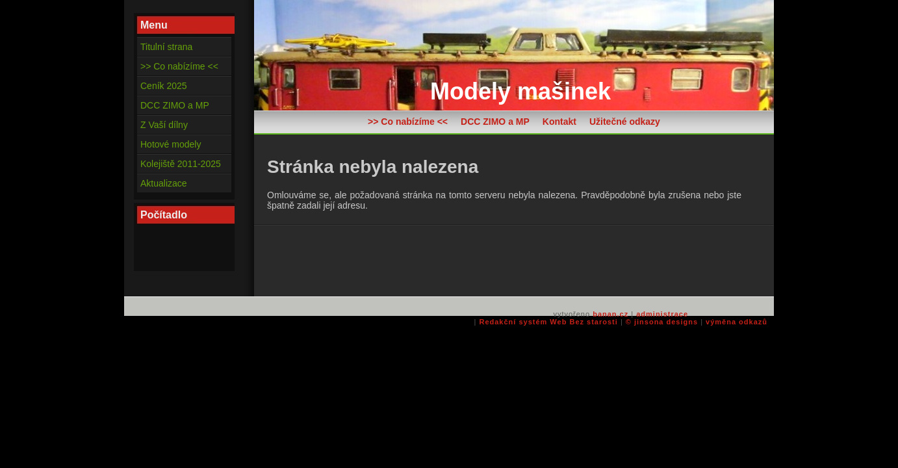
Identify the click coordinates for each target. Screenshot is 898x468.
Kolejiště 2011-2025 (180, 164)
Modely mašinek (520, 91)
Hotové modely (170, 144)
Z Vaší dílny (164, 125)
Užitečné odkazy (624, 121)
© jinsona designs (662, 322)
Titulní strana (166, 47)
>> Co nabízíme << (408, 121)
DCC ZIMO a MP (495, 121)
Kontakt (559, 121)
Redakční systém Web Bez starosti (548, 322)
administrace (662, 314)
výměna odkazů (736, 322)
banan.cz (610, 314)
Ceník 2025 (163, 86)
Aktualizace (163, 183)
